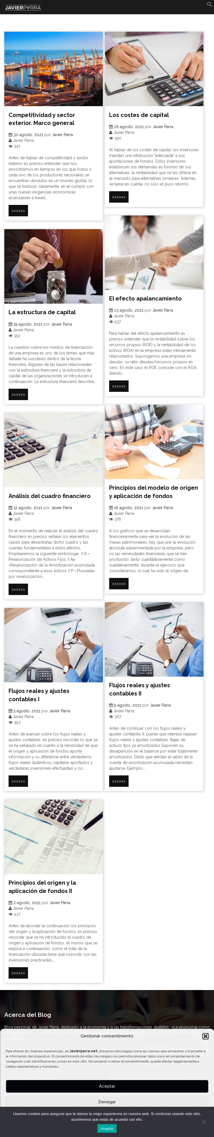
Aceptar (107, 1086)
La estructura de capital (42, 312)
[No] (204, 1122)
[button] (205, 1036)
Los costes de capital (139, 115)
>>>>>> (18, 210)
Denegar (107, 1101)
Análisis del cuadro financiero (50, 496)
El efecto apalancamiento (145, 298)
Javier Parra (62, 134)
